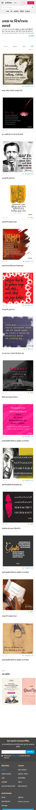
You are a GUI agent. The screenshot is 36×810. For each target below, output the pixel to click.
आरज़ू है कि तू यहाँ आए (8, 178)
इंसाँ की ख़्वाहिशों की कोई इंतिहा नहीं (12, 485)
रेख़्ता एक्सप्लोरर (22, 786)
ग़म (26, 349)
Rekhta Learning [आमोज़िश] (23, 801)
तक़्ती (3, 778)
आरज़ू (26, 86)
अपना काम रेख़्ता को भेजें (8, 786)
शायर (7, 11)
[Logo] (8, 3)
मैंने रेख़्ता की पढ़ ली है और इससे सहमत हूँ (16, 757)
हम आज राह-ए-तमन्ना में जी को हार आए (13, 353)
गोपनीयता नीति (15, 756)
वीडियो (22, 11)
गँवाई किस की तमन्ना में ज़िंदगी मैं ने (11, 528)
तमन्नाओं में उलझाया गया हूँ (9, 222)
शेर (6, 46)
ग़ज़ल (15, 46)
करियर (20, 782)
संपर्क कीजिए (21, 778)
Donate (24, 2)
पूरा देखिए (31, 36)
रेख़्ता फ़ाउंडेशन (22, 770)
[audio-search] (32, 7)
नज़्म (24, 46)
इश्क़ (26, 261)
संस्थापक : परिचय (23, 774)
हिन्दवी (3, 797)
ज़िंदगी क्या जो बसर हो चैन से (9, 397)
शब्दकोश (16, 11)
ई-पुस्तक (27, 11)
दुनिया (31, 217)
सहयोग (4, 770)
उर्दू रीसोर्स (4, 782)
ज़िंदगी (31, 393)
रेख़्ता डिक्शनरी (6, 801)
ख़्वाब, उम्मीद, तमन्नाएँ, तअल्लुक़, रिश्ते (12, 90)
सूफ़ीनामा (20, 797)
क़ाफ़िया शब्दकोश (6, 774)
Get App (31, 2)
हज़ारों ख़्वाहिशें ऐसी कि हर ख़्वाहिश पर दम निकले (15, 441)
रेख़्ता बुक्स (4, 805)
